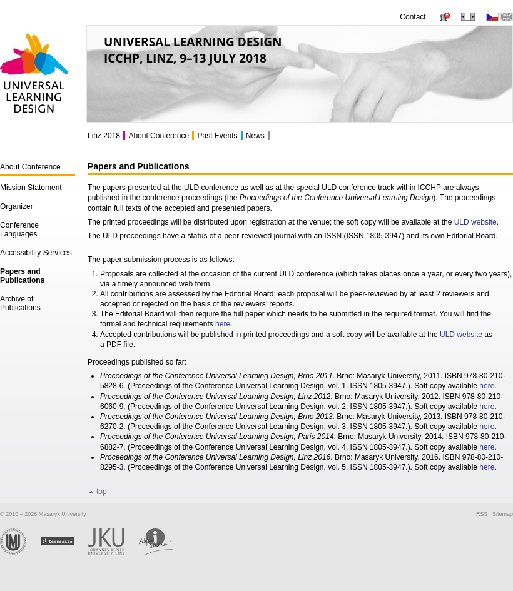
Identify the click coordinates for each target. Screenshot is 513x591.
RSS (482, 514)
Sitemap (502, 514)
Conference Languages (19, 229)
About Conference (30, 167)
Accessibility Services (36, 252)
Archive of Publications (20, 303)
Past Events (217, 135)
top (101, 491)
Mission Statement (31, 187)
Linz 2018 (104, 135)
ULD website (475, 222)
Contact (412, 17)
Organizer (16, 206)
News (255, 135)
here (222, 324)
